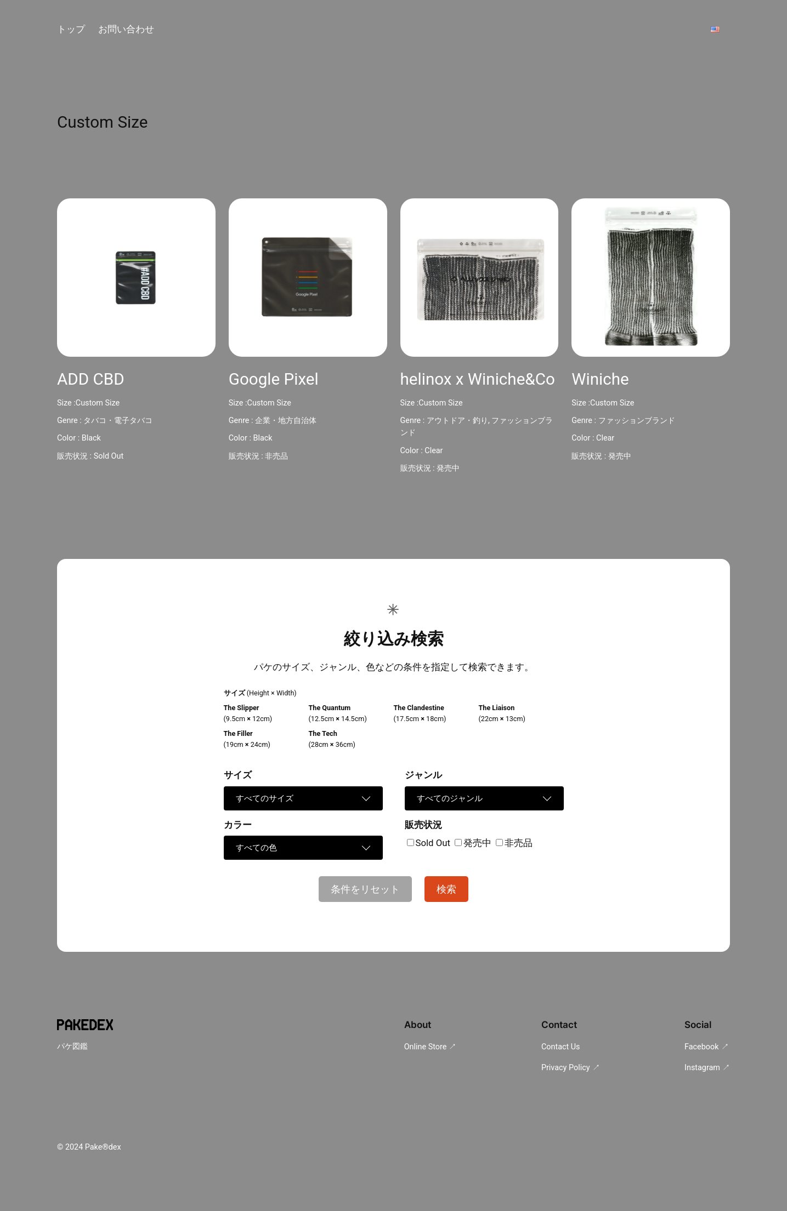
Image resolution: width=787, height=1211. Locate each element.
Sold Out (108, 456)
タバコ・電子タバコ (117, 420)
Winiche (600, 379)
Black (91, 438)
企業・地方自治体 (285, 420)
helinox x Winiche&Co (477, 379)
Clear (433, 450)
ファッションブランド (636, 420)
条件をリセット (365, 889)
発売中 (448, 468)
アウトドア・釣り (457, 420)
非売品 (276, 456)
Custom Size (98, 403)
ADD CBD (90, 379)
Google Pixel (274, 379)
